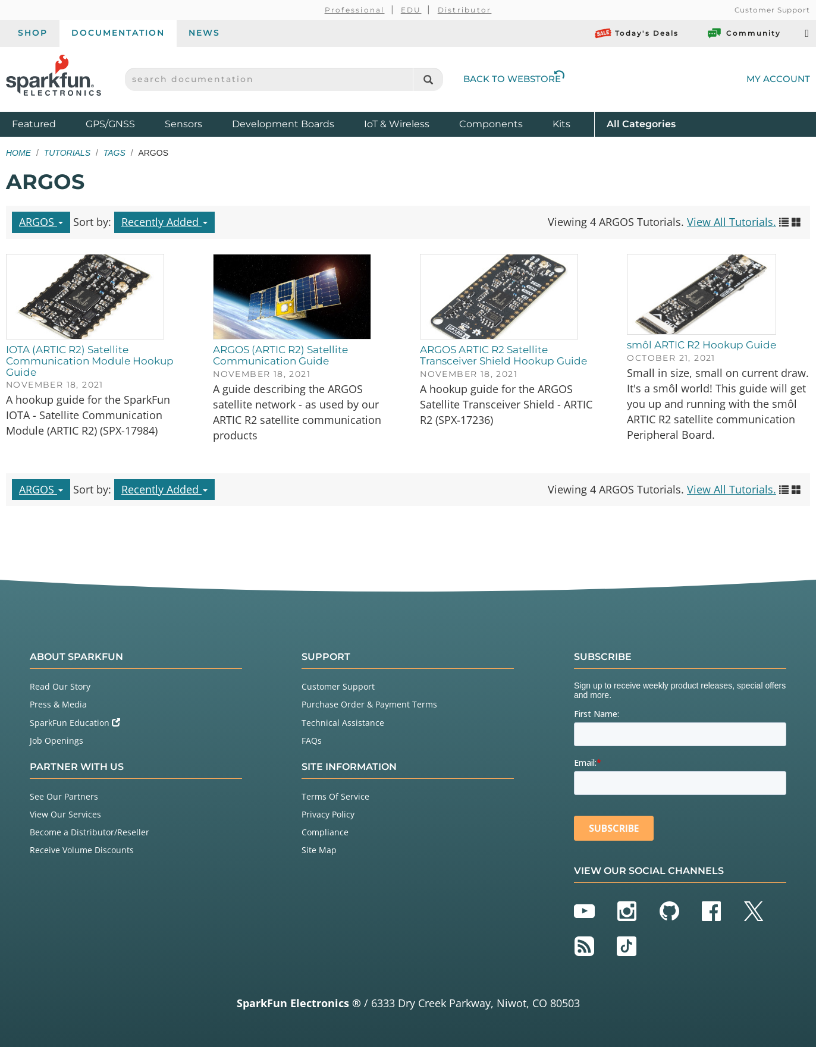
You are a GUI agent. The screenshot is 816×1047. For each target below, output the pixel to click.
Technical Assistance (343, 722)
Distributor (465, 9)
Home (18, 153)
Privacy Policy (328, 814)
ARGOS (41, 222)
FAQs (312, 740)
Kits (561, 124)
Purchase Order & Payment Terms (369, 704)
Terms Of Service (335, 796)
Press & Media (58, 704)
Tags (114, 153)
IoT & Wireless (396, 124)
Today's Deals (637, 33)
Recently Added (164, 222)
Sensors (183, 124)
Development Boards (283, 124)
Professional (355, 9)
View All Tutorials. (731, 222)
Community (743, 33)
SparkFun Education (75, 722)
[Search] (428, 79)
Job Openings (56, 740)
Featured (46, 123)
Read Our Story (60, 686)
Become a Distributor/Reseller (89, 832)
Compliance (325, 832)
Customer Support (772, 9)
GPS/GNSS (110, 124)
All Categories (641, 123)
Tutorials (67, 153)
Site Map (319, 850)
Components (491, 124)
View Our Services (65, 814)
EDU (411, 9)
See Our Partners (64, 796)
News (204, 32)
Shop (33, 32)
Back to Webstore (513, 78)
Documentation (118, 32)
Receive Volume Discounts (82, 850)
